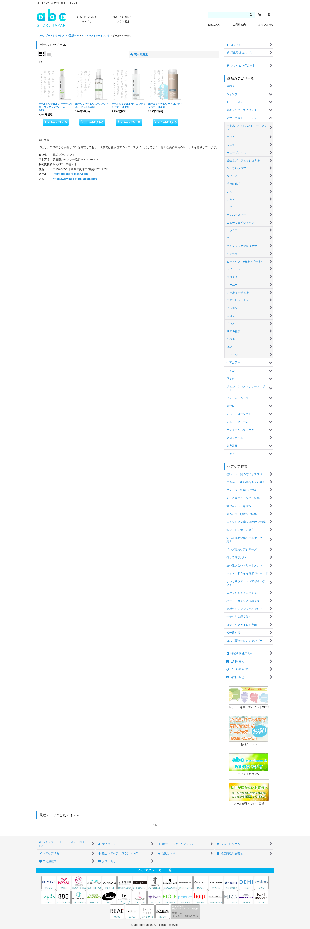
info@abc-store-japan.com (70, 173)
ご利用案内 (239, 24)
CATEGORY (87, 19)
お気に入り (214, 24)
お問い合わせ (266, 24)
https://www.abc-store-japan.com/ (75, 178)
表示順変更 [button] (139, 54)
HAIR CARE (121, 19)
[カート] (259, 15)
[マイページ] (269, 15)
